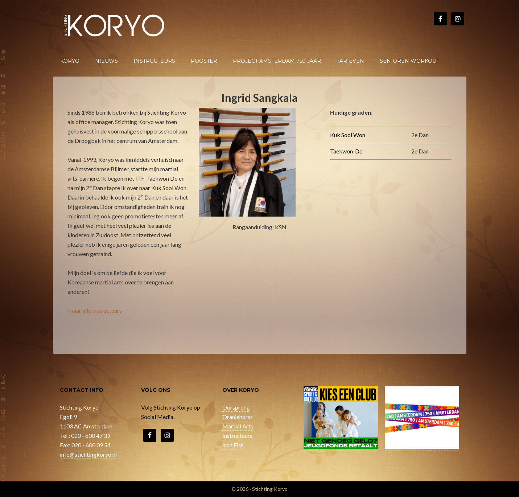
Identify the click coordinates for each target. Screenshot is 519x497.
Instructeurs (237, 435)
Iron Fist (232, 444)
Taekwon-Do (346, 151)
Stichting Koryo (114, 25)
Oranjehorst (237, 416)
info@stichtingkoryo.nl (88, 454)
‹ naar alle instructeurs (94, 310)
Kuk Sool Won (347, 134)
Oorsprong (236, 407)
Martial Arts (237, 426)
